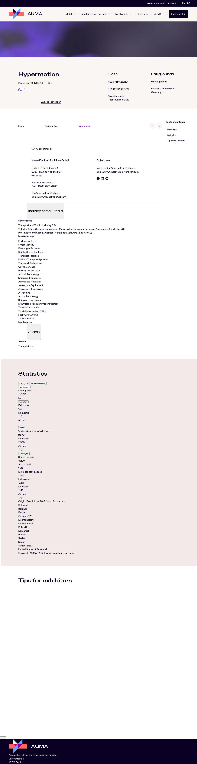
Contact (172, 3)
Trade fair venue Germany (93, 14)
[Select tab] (24, 387)
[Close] (3, 738)
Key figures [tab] (24, 383)
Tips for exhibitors (176, 140)
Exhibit (68, 14)
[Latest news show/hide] (151, 14)
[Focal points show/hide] (130, 14)
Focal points (121, 14)
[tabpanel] (90, 444)
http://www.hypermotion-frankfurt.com (117, 171)
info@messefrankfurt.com (45, 193)
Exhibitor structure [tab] (38, 383)
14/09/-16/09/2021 (118, 89)
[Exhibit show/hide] (74, 14)
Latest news (142, 14)
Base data (172, 129)
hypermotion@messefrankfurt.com (115, 168)
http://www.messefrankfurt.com (48, 196)
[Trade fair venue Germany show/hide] (110, 14)
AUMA (157, 14)
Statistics (171, 135)
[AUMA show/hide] (163, 14)
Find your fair (178, 14)
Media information (156, 3)
